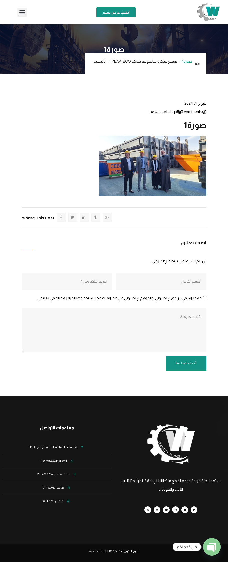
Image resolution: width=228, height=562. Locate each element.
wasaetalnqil (99, 551)
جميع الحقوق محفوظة (126, 551)
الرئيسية (100, 61)
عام (197, 63)
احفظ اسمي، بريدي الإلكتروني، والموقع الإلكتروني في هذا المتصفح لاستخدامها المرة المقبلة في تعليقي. (119, 298)
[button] (22, 12)
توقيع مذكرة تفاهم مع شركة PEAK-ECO (144, 61)
